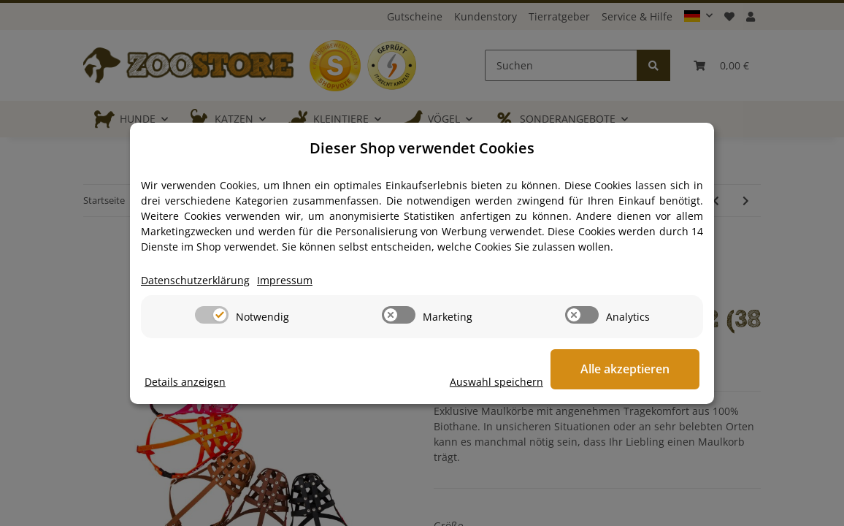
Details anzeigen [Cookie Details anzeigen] (185, 382)
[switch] (212, 315)
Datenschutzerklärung (195, 280)
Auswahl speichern (499, 382)
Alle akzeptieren (626, 369)
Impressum (284, 280)
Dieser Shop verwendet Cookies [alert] (422, 148)
